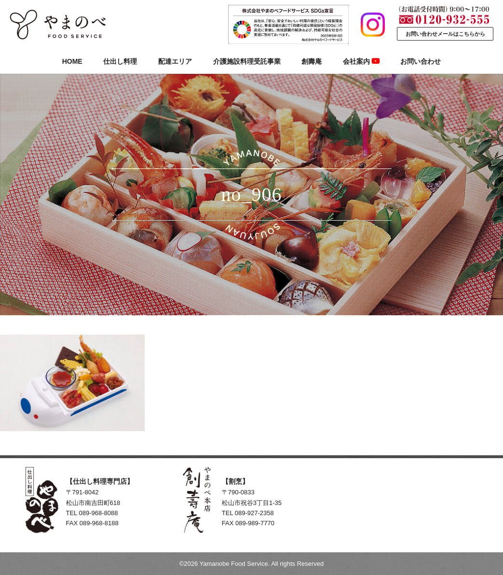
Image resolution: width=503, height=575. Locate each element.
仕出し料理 (120, 61)
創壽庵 (311, 61)
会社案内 (361, 61)
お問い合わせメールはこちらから (445, 34)
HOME (72, 61)
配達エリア (175, 61)
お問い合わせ (420, 61)
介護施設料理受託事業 (247, 61)
